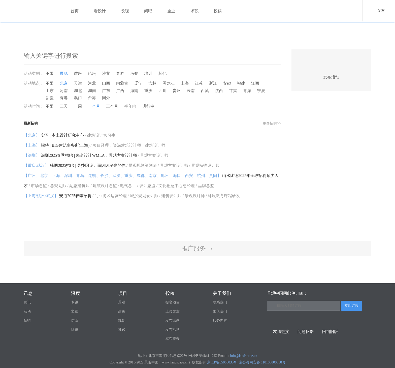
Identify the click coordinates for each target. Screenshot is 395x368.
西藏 (205, 90)
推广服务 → (197, 248)
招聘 (27, 320)
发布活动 (173, 329)
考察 (134, 73)
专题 (74, 302)
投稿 (218, 11)
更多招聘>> (272, 123)
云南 (191, 90)
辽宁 (138, 83)
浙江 (213, 83)
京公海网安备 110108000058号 (262, 362)
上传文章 (173, 311)
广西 (120, 90)
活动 (27, 311)
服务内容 (220, 320)
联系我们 (220, 302)
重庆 (148, 90)
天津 (78, 83)
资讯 (27, 302)
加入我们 (220, 311)
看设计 (100, 11)
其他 (162, 73)
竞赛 (120, 73)
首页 (75, 11)
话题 (74, 329)
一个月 (94, 106)
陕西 (219, 90)
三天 (64, 106)
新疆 (50, 98)
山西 (106, 83)
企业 (171, 11)
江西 (255, 83)
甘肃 (233, 90)
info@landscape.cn (243, 356)
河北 (92, 83)
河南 (64, 90)
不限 (50, 73)
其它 (121, 329)
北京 (64, 83)
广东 (106, 90)
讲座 (78, 73)
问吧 (148, 11)
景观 (121, 302)
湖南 (92, 90)
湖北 (78, 90)
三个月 (112, 106)
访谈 (74, 320)
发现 (125, 11)
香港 (64, 98)
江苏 (199, 83)
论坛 (92, 73)
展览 (64, 73)
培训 (148, 73)
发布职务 (173, 338)
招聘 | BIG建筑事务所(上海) (94, 145)
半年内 (130, 106)
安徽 (227, 83)
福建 (241, 83)
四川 (162, 90)
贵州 (177, 90)
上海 (185, 83)
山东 (50, 90)
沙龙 (106, 73)
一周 (78, 106)
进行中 (148, 106)
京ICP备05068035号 (222, 362)
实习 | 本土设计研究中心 (69, 135)
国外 (106, 98)
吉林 (152, 83)
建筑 (121, 311)
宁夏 (261, 90)
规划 (121, 320)
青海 (247, 90)
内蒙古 (122, 83)
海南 (134, 90)
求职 (194, 11)
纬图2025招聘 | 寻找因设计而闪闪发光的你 (121, 165)
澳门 (78, 98)
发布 (381, 11)
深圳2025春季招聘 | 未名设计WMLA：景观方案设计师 (96, 155)
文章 (74, 311)
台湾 (92, 98)
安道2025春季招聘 (132, 196)
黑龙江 (168, 83)
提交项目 (173, 302)
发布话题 (173, 320)
